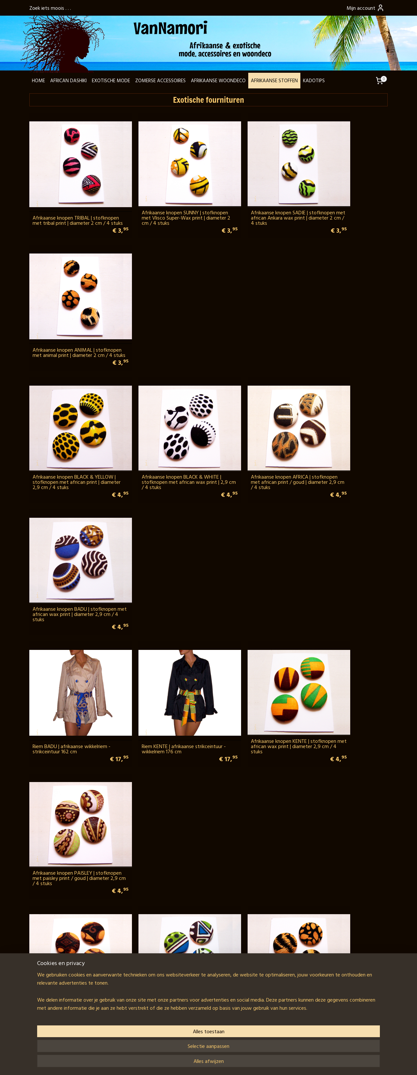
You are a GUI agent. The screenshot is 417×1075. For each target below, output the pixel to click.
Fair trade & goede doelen (61, 986)
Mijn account (365, 8)
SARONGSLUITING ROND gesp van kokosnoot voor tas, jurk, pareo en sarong (161, 885)
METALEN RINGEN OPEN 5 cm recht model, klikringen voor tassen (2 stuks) (71, 770)
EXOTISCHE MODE (111, 80)
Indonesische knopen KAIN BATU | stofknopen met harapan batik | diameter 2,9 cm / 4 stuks (69, 542)
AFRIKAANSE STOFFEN (274, 80)
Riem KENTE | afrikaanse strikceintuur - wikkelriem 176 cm (159, 430)
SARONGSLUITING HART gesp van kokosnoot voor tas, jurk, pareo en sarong (252, 770)
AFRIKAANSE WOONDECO (218, 80)
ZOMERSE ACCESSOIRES (160, 80)
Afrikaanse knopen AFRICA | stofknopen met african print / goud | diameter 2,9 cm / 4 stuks (251, 314)
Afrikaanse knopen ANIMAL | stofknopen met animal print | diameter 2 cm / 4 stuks (339, 199)
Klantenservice (48, 994)
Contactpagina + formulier (60, 947)
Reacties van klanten (341, 947)
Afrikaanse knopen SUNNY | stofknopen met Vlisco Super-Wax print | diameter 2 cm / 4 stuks (162, 199)
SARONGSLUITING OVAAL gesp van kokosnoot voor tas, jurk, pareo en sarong (71, 885)
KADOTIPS (314, 80)
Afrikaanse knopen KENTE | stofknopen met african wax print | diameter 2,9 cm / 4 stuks (254, 428)
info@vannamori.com (65, 963)
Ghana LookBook (50, 978)
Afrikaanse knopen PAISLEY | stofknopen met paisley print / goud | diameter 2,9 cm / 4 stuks (342, 428)
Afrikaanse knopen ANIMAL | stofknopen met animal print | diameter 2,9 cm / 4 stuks (247, 542)
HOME (38, 80)
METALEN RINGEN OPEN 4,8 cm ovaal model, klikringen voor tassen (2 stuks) (344, 542)
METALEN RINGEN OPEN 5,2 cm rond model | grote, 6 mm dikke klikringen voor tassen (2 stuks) (250, 656)
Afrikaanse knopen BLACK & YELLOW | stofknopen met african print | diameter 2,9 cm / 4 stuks (70, 314)
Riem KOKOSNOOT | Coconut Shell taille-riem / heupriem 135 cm (252, 887)
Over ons (42, 971)
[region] (165, 1046)
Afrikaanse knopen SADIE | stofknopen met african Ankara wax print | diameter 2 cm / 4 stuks (254, 199)
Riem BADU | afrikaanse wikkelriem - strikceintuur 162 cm (71, 430)
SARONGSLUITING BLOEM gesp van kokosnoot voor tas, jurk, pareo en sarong (345, 770)
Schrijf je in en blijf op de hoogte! (280, 992)
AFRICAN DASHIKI (68, 80)
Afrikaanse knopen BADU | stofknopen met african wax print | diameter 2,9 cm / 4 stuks (345, 314)
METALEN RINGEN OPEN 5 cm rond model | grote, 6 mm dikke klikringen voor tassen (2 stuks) (162, 656)
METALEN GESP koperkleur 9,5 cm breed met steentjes (343, 887)
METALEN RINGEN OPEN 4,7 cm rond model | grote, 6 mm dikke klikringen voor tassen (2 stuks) (68, 656)
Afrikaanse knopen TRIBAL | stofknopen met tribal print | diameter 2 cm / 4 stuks (64, 199)
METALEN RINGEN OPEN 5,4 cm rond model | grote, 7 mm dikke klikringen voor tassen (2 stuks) (341, 656)
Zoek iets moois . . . (50, 8)
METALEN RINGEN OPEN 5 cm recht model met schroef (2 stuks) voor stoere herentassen (162, 770)
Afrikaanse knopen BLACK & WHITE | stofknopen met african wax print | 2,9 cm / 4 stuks (162, 314)
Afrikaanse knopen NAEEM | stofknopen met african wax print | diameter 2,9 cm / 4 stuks (162, 542)
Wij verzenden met (133, 994)
